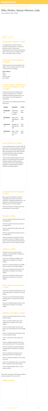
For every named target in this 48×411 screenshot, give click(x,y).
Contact (39, 408)
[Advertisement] (24, 26)
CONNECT (4, 37)
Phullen (23, 6)
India (7, 6)
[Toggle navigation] (45, 2)
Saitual (17, 6)
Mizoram (12, 6)
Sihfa (27, 6)
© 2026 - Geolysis (12, 408)
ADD (11, 37)
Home (2, 6)
